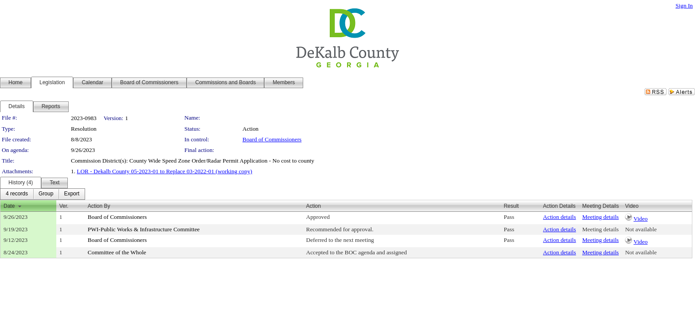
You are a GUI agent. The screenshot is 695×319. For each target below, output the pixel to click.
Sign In (684, 5)
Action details (559, 217)
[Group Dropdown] (46, 194)
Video (640, 218)
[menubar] (42, 194)
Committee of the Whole (117, 252)
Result (511, 206)
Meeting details (600, 217)
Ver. (64, 206)
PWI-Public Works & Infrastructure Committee (144, 229)
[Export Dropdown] (72, 194)
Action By (99, 206)
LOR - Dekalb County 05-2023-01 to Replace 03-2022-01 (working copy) (164, 171)
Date (9, 206)
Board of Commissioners (271, 139)
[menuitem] (16, 194)
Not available (640, 229)
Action (313, 206)
